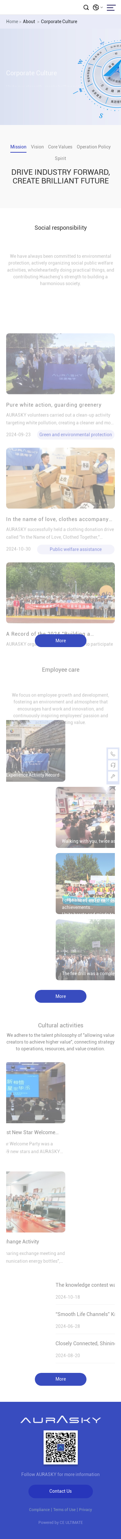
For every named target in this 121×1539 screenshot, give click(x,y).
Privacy (85, 1510)
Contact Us (60, 1491)
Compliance (39, 1510)
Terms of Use (64, 1510)
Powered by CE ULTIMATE (60, 1522)
